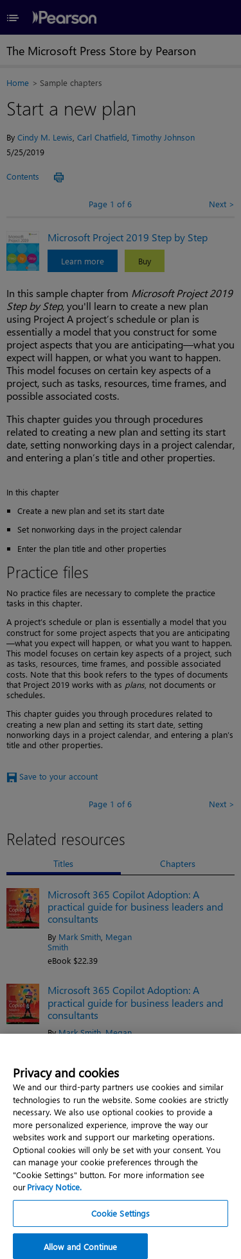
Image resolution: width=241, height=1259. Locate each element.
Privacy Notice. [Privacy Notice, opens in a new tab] (54, 1195)
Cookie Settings (120, 1221)
